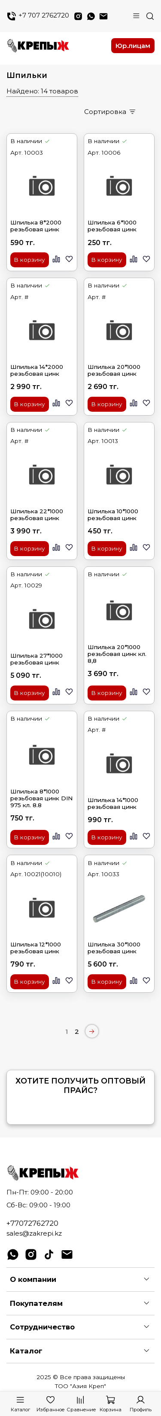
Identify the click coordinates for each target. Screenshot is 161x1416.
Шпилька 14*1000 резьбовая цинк (113, 803)
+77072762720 (32, 1223)
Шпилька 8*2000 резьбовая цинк (35, 226)
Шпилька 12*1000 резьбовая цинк (35, 948)
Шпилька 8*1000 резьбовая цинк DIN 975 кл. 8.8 (41, 798)
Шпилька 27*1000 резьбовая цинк (36, 659)
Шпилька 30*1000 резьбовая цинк (114, 948)
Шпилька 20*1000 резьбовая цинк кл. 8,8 (117, 654)
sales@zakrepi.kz (34, 1233)
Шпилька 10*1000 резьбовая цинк (113, 514)
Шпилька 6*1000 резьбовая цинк (112, 226)
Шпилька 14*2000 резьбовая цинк (36, 370)
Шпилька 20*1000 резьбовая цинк (114, 370)
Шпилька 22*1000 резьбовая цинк (36, 514)
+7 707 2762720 (37, 16)
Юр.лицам (132, 46)
